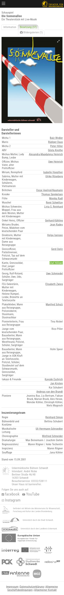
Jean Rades (56, 224)
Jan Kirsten (56, 383)
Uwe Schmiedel (54, 273)
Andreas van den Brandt (49, 391)
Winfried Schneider (52, 436)
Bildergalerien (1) (31, 32)
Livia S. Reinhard (53, 206)
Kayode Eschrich (54, 379)
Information (9, 27)
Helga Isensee (55, 235)
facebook (10, 494)
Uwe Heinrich (55, 161)
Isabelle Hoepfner (53, 172)
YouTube (30, 494)
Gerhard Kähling (54, 220)
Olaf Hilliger (56, 263)
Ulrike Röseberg (54, 176)
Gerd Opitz (57, 249)
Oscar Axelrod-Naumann (49, 190)
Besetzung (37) (28, 27)
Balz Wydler (56, 138)
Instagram (11, 500)
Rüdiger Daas (55, 142)
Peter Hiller (56, 146)
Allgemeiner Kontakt (45, 590)
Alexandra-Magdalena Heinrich (46, 154)
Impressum (12, 586)
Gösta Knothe (55, 150)
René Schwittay (54, 202)
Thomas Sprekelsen (52, 194)
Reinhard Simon (54, 417)
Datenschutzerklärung (32, 586)
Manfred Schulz (54, 304)
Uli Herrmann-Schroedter (49, 428)
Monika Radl (56, 198)
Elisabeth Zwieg (54, 284)
